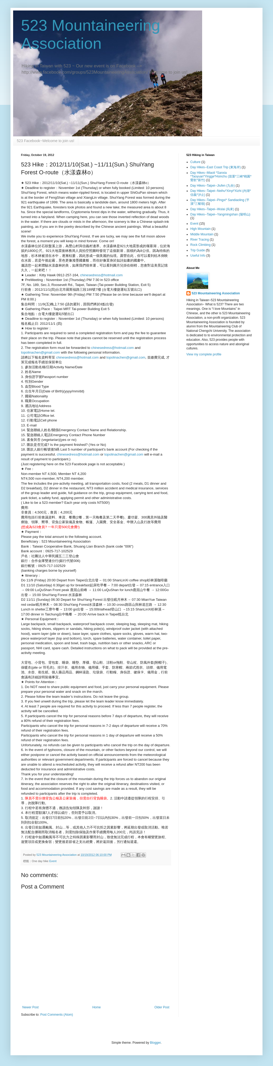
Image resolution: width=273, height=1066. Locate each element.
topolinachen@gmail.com (40, 352)
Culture (195, 162)
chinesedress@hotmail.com (101, 275)
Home (96, 1007)
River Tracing (199, 239)
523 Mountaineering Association (216, 293)
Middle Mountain (201, 234)
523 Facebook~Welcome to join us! (45, 141)
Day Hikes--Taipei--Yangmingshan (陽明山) (220, 214)
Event (53, 861)
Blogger (155, 1043)
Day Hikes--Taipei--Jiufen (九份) (212, 185)
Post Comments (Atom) (56, 1014)
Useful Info (197, 255)
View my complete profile (203, 354)
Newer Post (30, 1007)
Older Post (161, 1007)
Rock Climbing (200, 245)
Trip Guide (197, 250)
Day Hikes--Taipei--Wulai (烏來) (212, 209)
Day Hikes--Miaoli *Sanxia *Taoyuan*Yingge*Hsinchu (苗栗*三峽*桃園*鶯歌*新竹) (220, 176)
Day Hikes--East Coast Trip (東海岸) (215, 167)
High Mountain (200, 229)
